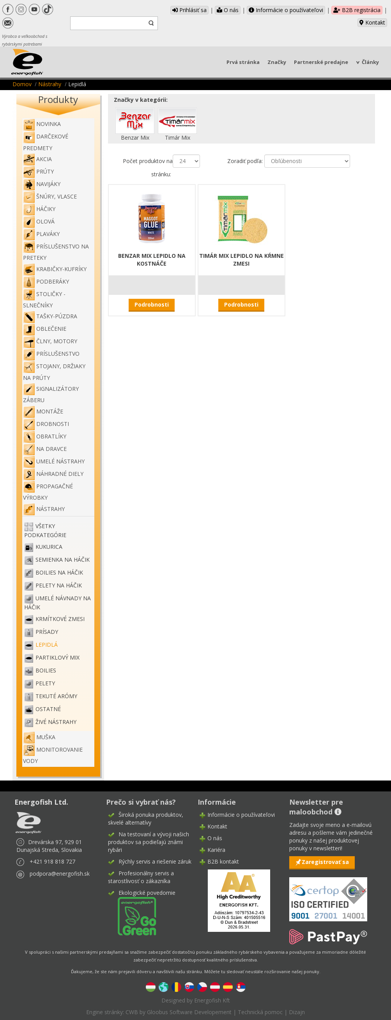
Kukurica (48, 546)
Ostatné (48, 709)
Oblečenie (44, 328)
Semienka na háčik (62, 559)
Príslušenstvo (51, 353)
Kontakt (372, 22)
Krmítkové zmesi (60, 619)
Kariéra (216, 849)
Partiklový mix (57, 657)
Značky (276, 62)
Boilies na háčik (59, 572)
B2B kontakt (223, 861)
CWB (132, 1012)
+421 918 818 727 (52, 861)
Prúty (38, 171)
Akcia (37, 159)
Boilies (45, 670)
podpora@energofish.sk (60, 873)
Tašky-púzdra (50, 316)
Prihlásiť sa (189, 10)
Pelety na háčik (58, 585)
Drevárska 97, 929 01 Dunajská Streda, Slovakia (49, 845)
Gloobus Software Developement (189, 1012)
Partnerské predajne (321, 62)
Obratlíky (44, 436)
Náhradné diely (53, 473)
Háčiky (39, 209)
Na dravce (45, 448)
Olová (39, 221)
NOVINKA (42, 124)
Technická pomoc (260, 1012)
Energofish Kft (212, 1000)
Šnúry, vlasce (50, 196)
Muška (39, 737)
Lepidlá (46, 644)
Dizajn (297, 1012)
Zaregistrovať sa (325, 862)
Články (370, 62)
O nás (228, 10)
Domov (22, 84)
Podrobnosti (151, 304)
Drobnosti (46, 424)
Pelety (45, 683)
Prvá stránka (243, 62)
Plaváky (41, 234)
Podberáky (46, 281)
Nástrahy (49, 84)
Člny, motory (50, 341)
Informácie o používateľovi (286, 10)
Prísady (46, 631)
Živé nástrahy (55, 722)
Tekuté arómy (56, 696)
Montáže (43, 411)
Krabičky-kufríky (55, 269)
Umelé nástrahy (54, 461)
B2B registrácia (356, 10)
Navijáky (41, 184)
